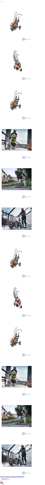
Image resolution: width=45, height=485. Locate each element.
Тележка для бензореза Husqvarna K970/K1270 (12, 476)
